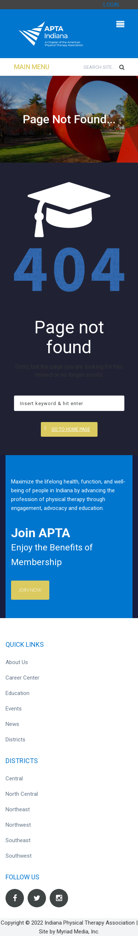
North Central (22, 794)
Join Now (30, 590)
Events (14, 708)
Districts (15, 739)
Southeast (18, 840)
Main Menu (31, 67)
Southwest (19, 855)
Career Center (22, 677)
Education (17, 693)
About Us (17, 662)
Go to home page (71, 429)
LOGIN (111, 4)
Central (14, 778)
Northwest (18, 825)
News (12, 724)
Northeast (18, 809)
